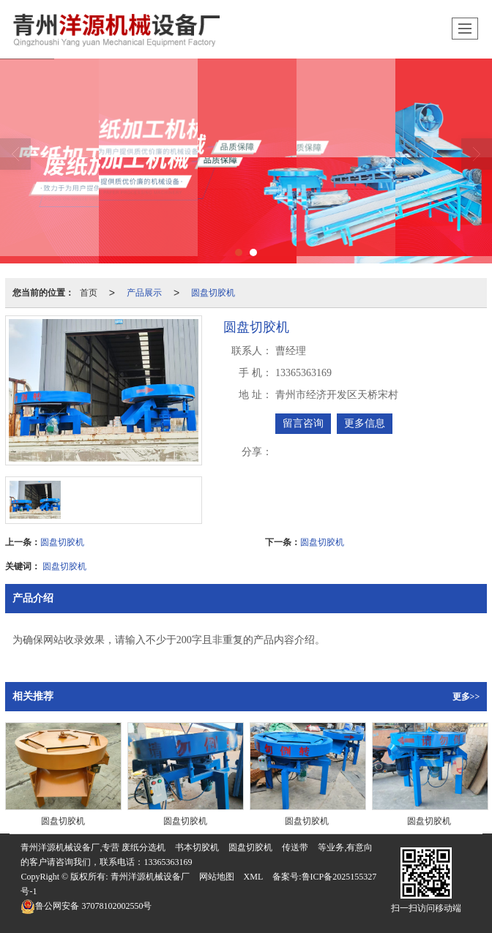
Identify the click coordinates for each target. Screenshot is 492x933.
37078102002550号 (86, 906)
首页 (88, 293)
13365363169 (168, 862)
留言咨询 (303, 423)
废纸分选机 (143, 847)
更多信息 (364, 423)
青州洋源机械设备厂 (150, 877)
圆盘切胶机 (213, 293)
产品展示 (144, 293)
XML (254, 877)
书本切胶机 (197, 847)
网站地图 (216, 877)
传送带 (295, 847)
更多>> (466, 697)
